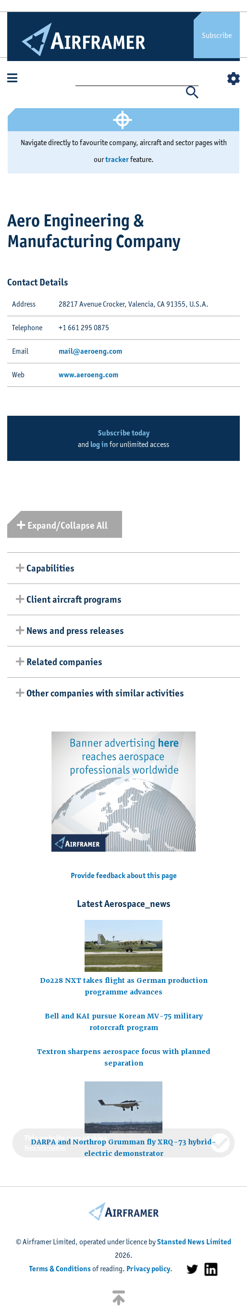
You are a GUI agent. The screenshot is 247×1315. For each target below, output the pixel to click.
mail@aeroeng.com (90, 351)
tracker (117, 159)
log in (99, 444)
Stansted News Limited (194, 1241)
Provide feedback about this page (124, 875)
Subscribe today (123, 432)
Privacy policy (148, 1268)
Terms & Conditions (60, 1268)
